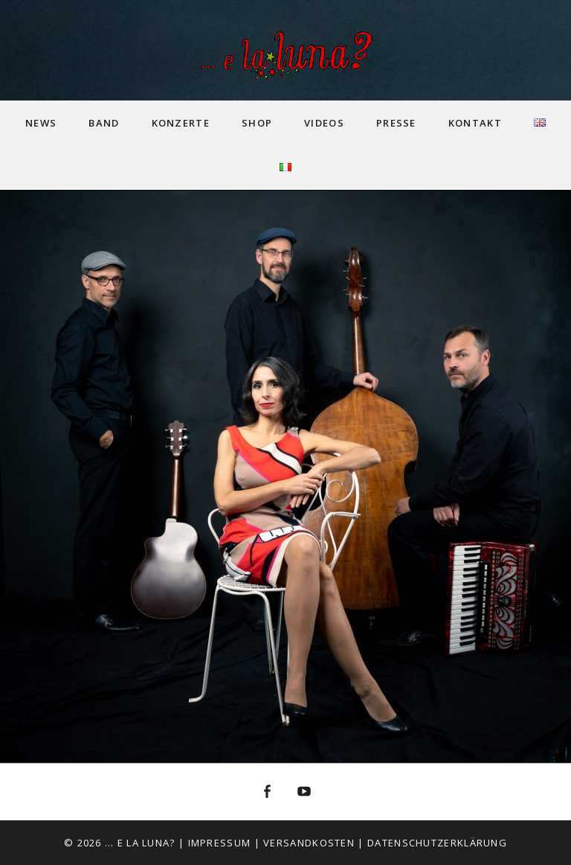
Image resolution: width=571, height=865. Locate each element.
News (41, 123)
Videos (324, 123)
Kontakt (475, 123)
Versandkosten (309, 842)
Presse (396, 123)
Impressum (219, 842)
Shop (257, 123)
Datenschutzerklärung (437, 842)
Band (103, 123)
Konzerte (181, 123)
